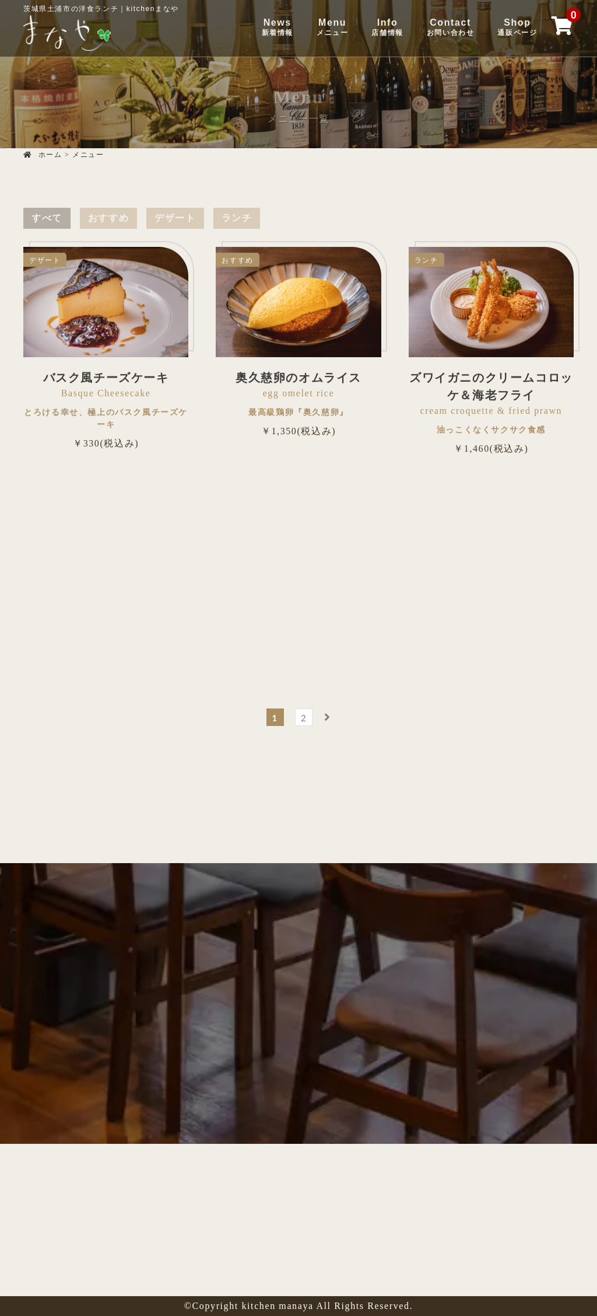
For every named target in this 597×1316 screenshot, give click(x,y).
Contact (451, 27)
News (277, 27)
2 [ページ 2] (304, 718)
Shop (517, 27)
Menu (332, 27)
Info (387, 27)
